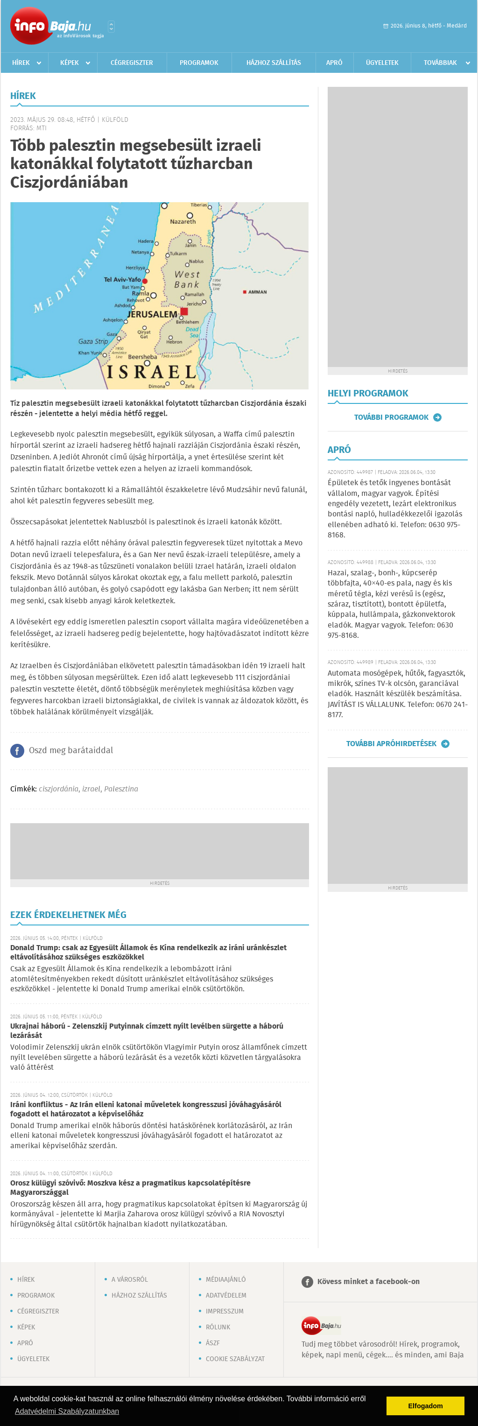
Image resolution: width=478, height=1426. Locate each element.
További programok (391, 417)
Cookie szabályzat (235, 1359)
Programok (199, 63)
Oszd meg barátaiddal (71, 750)
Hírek (21, 63)
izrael (91, 789)
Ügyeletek (382, 63)
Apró (334, 63)
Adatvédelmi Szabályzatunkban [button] (67, 1411)
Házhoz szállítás (273, 63)
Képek (69, 63)
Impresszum (225, 1311)
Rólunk (218, 1327)
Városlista (111, 27)
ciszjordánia (58, 789)
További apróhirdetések (391, 744)
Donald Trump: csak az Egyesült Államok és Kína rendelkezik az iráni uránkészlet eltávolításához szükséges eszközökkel (148, 952)
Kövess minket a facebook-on (368, 1282)
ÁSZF (213, 1343)
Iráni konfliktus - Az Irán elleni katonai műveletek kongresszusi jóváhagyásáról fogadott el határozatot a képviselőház (145, 1109)
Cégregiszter (132, 63)
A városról (130, 1280)
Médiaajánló (226, 1280)
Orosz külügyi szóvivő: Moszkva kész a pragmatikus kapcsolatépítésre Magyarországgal (130, 1188)
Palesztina (121, 789)
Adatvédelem (226, 1296)
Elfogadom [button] (425, 1406)
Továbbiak (440, 63)
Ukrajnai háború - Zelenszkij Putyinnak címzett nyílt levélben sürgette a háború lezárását (146, 1031)
